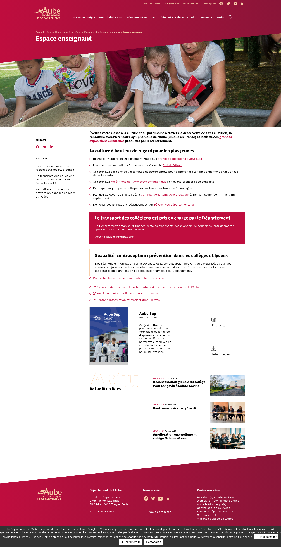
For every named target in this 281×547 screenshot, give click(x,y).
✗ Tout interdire (131, 542)
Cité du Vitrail (172, 165)
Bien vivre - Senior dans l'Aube (218, 501)
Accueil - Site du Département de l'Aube (58, 32)
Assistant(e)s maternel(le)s (215, 497)
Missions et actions (95, 32)
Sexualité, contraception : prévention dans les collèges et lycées (55, 193)
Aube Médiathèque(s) (211, 504)
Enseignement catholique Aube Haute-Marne (127, 294)
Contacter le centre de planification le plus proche (128, 278)
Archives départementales (176, 205)
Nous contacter (160, 512)
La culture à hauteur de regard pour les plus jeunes (55, 168)
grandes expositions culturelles (180, 159)
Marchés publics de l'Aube (215, 519)
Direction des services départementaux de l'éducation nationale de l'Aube (148, 287)
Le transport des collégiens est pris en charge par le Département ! (55, 180)
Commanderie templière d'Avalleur (165, 195)
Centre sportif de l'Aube (213, 508)
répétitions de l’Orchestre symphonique (138, 182)
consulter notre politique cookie (234, 536)
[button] (96, 18)
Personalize (153, 542)
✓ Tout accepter (266, 536)
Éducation (114, 32)
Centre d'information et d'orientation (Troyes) (128, 300)
